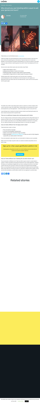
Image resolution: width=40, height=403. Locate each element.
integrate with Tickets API (17, 134)
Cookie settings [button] (20, 401)
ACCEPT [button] (26, 401)
